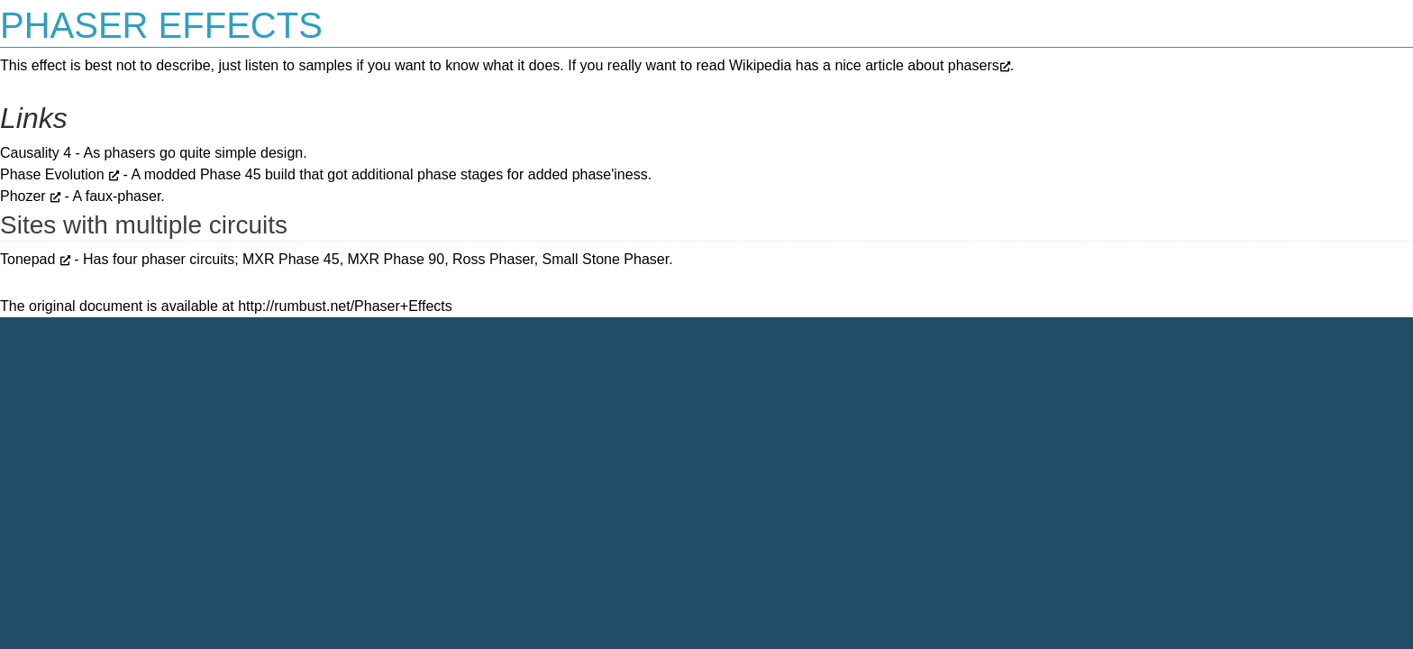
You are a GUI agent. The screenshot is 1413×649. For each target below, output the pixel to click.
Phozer (25, 196)
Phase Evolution (54, 174)
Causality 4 (35, 152)
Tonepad (29, 259)
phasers (973, 65)
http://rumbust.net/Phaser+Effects (345, 306)
